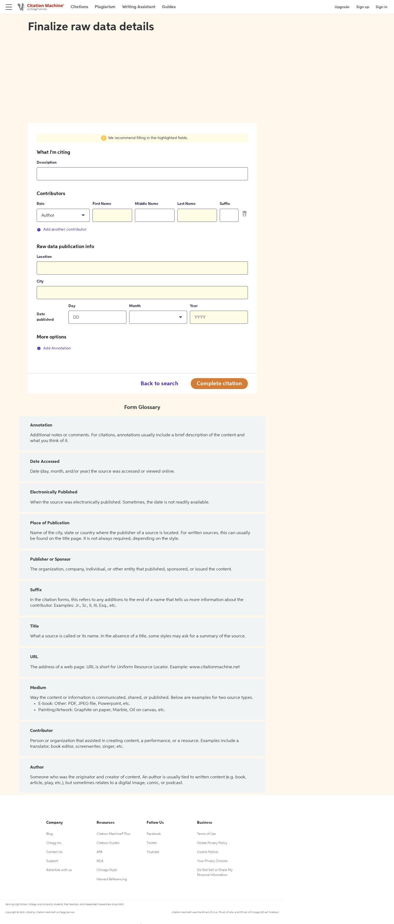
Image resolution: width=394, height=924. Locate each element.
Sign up (362, 7)
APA (100, 852)
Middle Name (146, 204)
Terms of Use (206, 834)
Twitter (152, 843)
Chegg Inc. (54, 843)
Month (135, 306)
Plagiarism (105, 7)
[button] (63, 215)
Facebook (154, 834)
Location (44, 257)
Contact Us (54, 852)
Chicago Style (107, 870)
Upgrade (342, 7)
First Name (101, 204)
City (40, 281)
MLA (100, 861)
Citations (79, 7)
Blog (49, 834)
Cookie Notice (207, 852)
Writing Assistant (138, 7)
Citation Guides (108, 843)
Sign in (381, 7)
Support (52, 861)
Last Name (186, 204)
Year (194, 306)
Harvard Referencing (112, 879)
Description (47, 162)
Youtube (153, 852)
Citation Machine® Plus (113, 834)
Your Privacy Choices (212, 861)
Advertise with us (59, 870)
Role (41, 204)
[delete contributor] (244, 213)
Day (72, 306)
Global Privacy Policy (212, 843)
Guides (169, 7)
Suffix (225, 204)
